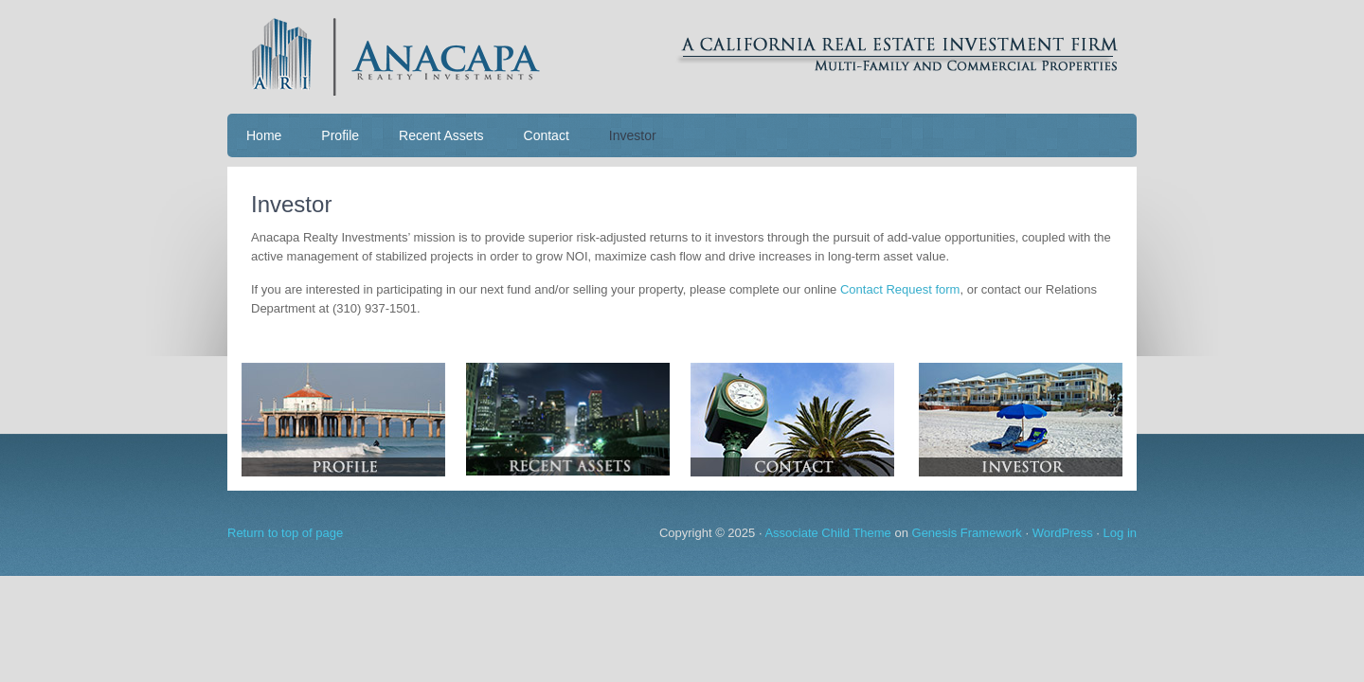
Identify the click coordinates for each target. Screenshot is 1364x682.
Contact (546, 135)
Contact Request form (900, 289)
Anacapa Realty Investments (682, 57)
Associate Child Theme (827, 533)
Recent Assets (441, 135)
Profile (340, 135)
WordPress (1062, 533)
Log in (1120, 533)
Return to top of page (285, 533)
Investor (632, 135)
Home (263, 135)
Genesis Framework (967, 533)
